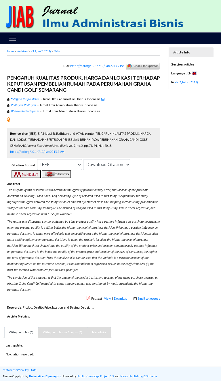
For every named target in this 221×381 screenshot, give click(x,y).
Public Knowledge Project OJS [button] (95, 376)
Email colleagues (149, 299)
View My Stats (27, 370)
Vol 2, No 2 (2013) (41, 51)
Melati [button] (58, 51)
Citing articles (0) (21, 332)
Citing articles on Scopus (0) (62, 332)
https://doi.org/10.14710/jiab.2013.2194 (97, 65)
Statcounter (10, 370)
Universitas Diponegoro (45, 376)
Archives (22, 51)
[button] (8, 119)
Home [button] (10, 51)
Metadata (99, 332)
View (107, 299)
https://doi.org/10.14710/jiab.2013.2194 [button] (37, 152)
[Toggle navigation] (13, 38)
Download (120, 299)
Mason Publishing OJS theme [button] (138, 376)
